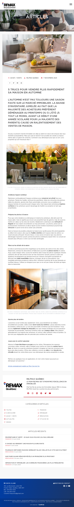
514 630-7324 (11, 489)
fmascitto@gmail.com (16, 493)
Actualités (9, 419)
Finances (42, 410)
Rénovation (43, 416)
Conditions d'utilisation (37, 501)
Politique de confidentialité (20, 501)
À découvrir (9, 413)
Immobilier (42, 413)
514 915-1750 (11, 491)
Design (7, 422)
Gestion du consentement (54, 501)
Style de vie (43, 419)
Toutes (7, 410)
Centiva (41, 504)
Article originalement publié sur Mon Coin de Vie (24, 366)
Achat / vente (15, 78)
